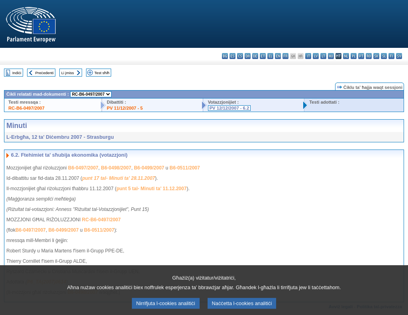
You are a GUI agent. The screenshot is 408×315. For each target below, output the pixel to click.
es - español (232, 56)
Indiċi (16, 73)
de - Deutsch (255, 56)
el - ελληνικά (270, 56)
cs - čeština (240, 56)
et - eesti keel (263, 56)
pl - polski (354, 56)
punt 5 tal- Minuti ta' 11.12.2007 (151, 188)
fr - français (285, 56)
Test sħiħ (102, 73)
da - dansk (248, 56)
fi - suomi (391, 56)
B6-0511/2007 (185, 168)
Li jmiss (67, 73)
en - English (278, 56)
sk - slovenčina (376, 56)
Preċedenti (44, 73)
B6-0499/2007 (149, 168)
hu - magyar (331, 56)
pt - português (361, 56)
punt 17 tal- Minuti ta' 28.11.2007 (118, 178)
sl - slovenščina (384, 56)
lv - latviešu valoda (316, 56)
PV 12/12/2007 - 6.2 (229, 108)
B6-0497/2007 (83, 168)
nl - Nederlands (346, 56)
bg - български (225, 56)
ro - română (369, 56)
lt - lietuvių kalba (323, 56)
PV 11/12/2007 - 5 (125, 108)
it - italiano (308, 56)
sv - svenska (399, 56)
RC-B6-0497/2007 (26, 108)
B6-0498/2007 (116, 168)
